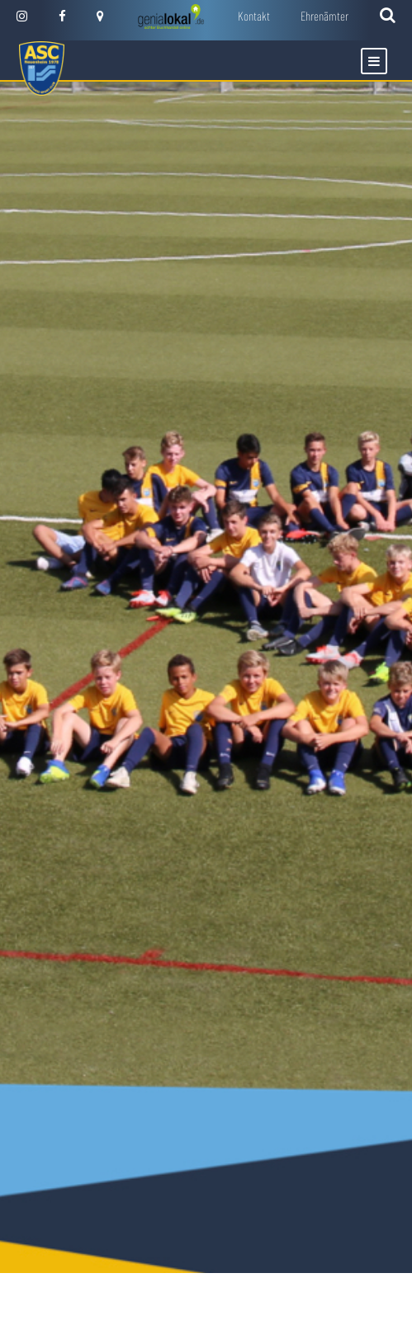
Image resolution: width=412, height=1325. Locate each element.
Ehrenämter (324, 15)
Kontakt (254, 15)
